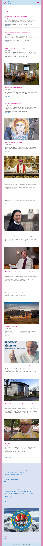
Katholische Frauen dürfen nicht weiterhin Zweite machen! (16, 16)
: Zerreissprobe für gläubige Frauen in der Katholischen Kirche (17, 48)
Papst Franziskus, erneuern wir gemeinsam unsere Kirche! (16, 197)
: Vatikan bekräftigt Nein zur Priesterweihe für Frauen (19, 499)
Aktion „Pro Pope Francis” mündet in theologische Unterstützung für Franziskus (20, 365)
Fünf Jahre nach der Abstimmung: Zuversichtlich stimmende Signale (17, 32)
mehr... (5, 481)
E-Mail (6, 538)
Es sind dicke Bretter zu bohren (11, 326)
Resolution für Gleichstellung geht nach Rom (13, 87)
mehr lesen (7, 25)
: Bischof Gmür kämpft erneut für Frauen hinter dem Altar (17, 180)
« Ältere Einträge (7, 457)
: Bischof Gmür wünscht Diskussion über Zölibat (14, 443)
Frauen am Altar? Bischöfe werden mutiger (13, 103)
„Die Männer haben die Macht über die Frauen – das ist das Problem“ (18, 233)
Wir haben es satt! (8, 289)
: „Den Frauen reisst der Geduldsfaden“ (14, 142)
